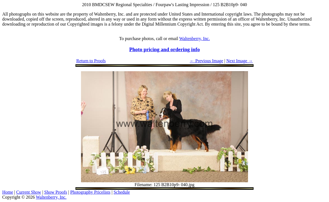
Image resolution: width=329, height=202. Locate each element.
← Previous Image (206, 60)
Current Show (28, 192)
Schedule (122, 192)
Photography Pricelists (90, 192)
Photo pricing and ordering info (164, 49)
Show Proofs (55, 192)
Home (7, 192)
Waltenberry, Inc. (194, 38)
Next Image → (239, 60)
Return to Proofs (91, 60)
